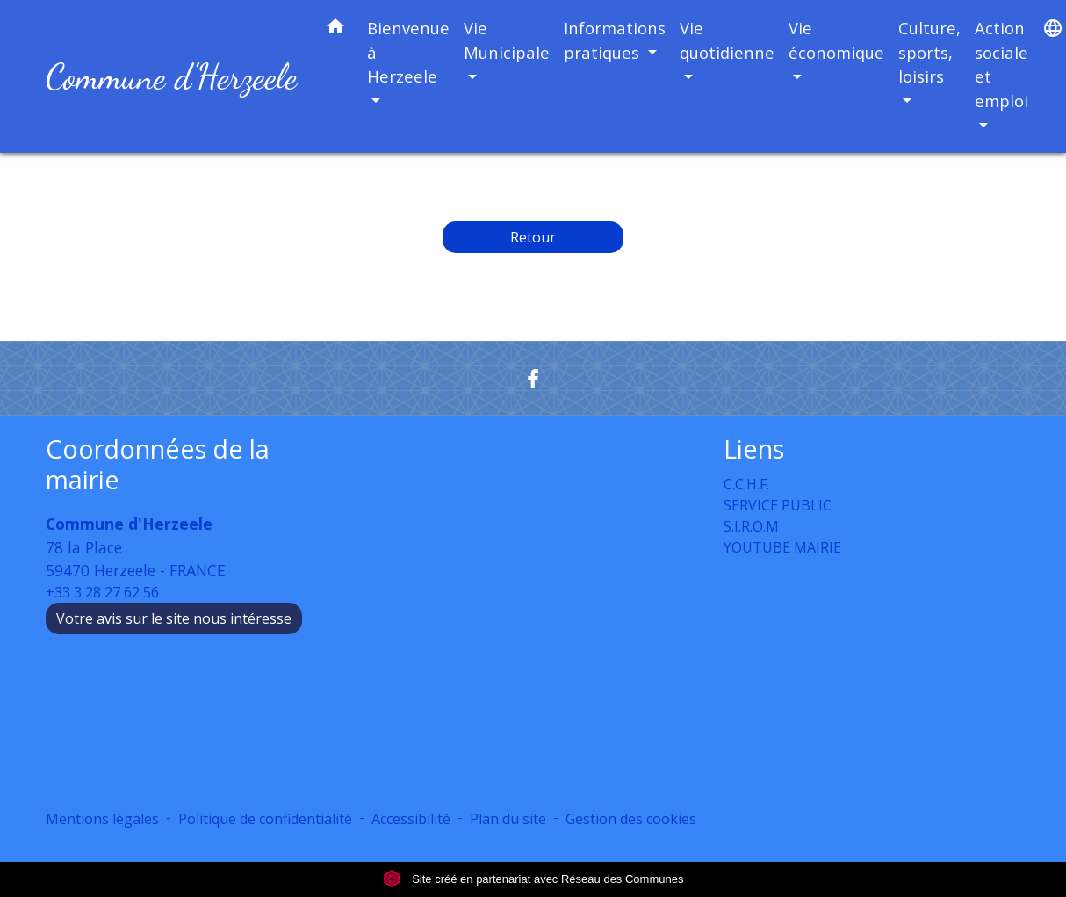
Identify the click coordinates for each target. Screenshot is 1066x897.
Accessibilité (410, 818)
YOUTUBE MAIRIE (782, 547)
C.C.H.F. (746, 484)
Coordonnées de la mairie (158, 464)
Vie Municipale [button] (507, 40)
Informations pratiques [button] (615, 40)
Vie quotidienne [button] (727, 40)
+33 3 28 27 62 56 (102, 592)
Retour (533, 237)
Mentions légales (102, 818)
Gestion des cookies (630, 818)
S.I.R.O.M (751, 526)
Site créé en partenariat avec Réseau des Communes (533, 879)
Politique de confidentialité (265, 818)
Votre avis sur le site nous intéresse (174, 618)
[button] (335, 29)
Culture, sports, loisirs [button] (929, 52)
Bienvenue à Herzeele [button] (408, 52)
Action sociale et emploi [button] (1001, 64)
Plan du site (508, 818)
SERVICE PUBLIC (778, 505)
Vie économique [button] (836, 40)
